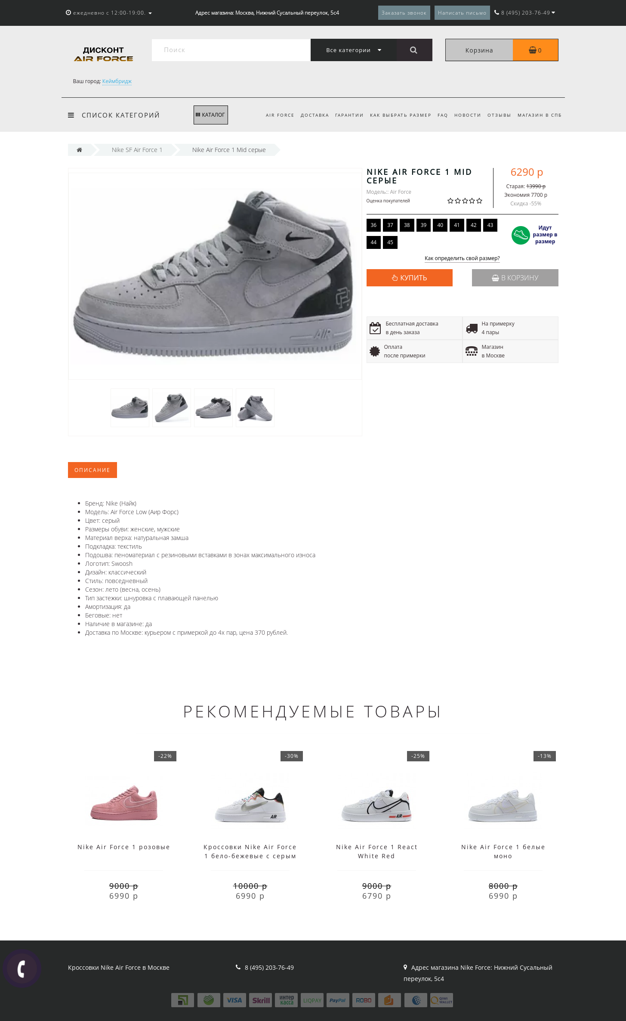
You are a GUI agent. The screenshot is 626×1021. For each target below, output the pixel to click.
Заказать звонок (404, 12)
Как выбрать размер (395, 115)
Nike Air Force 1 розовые (123, 847)
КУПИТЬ (413, 277)
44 (374, 242)
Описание (92, 470)
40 (440, 225)
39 (424, 225)
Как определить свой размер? (462, 258)
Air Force (270, 115)
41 (457, 225)
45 (390, 242)
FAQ (438, 115)
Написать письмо (462, 12)
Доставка (307, 115)
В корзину (515, 277)
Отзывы (498, 115)
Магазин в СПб (540, 115)
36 (374, 225)
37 (390, 225)
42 (474, 225)
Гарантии (342, 115)
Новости (464, 115)
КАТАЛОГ (210, 114)
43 (490, 225)
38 (407, 225)
